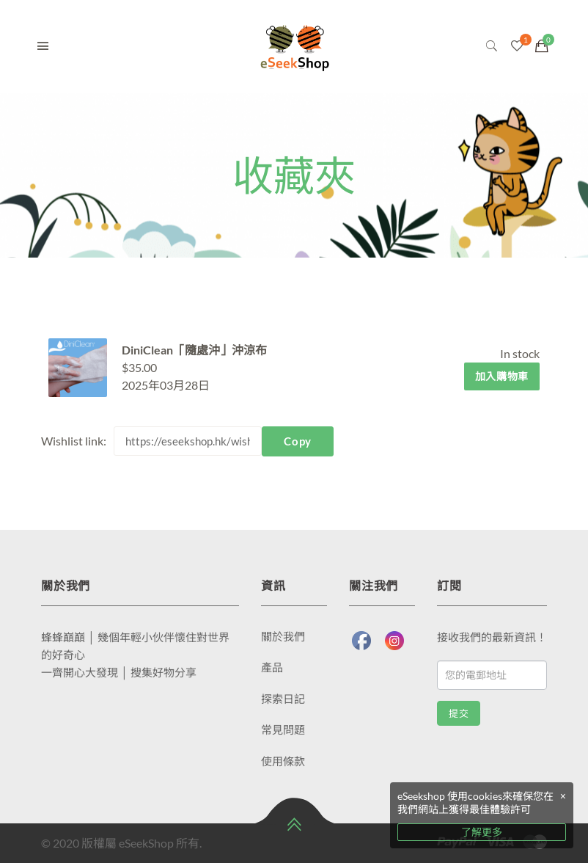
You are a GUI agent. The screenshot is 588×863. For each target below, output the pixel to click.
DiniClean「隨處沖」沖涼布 (194, 350)
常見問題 (283, 729)
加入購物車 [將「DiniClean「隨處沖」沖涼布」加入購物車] (502, 376)
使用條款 (283, 761)
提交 (458, 713)
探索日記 (283, 698)
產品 (272, 667)
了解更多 (481, 832)
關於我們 (283, 636)
